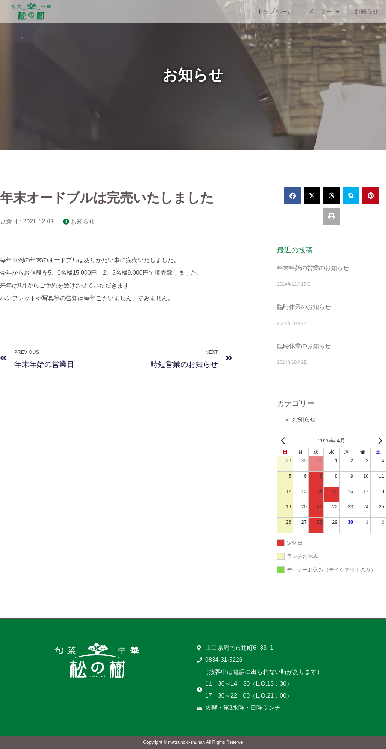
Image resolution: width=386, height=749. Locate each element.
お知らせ (367, 11)
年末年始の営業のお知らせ (313, 268)
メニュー (324, 11)
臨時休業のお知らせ (304, 307)
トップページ (275, 11)
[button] (292, 195)
